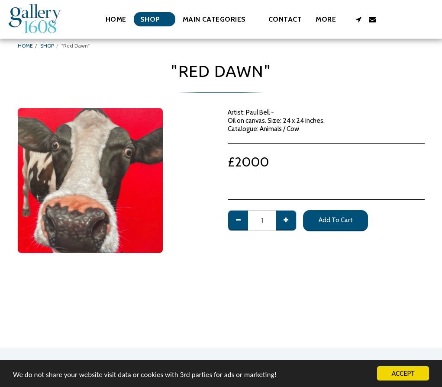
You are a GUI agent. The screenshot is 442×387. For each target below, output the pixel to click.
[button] (218, 19)
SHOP (47, 45)
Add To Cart (336, 220)
